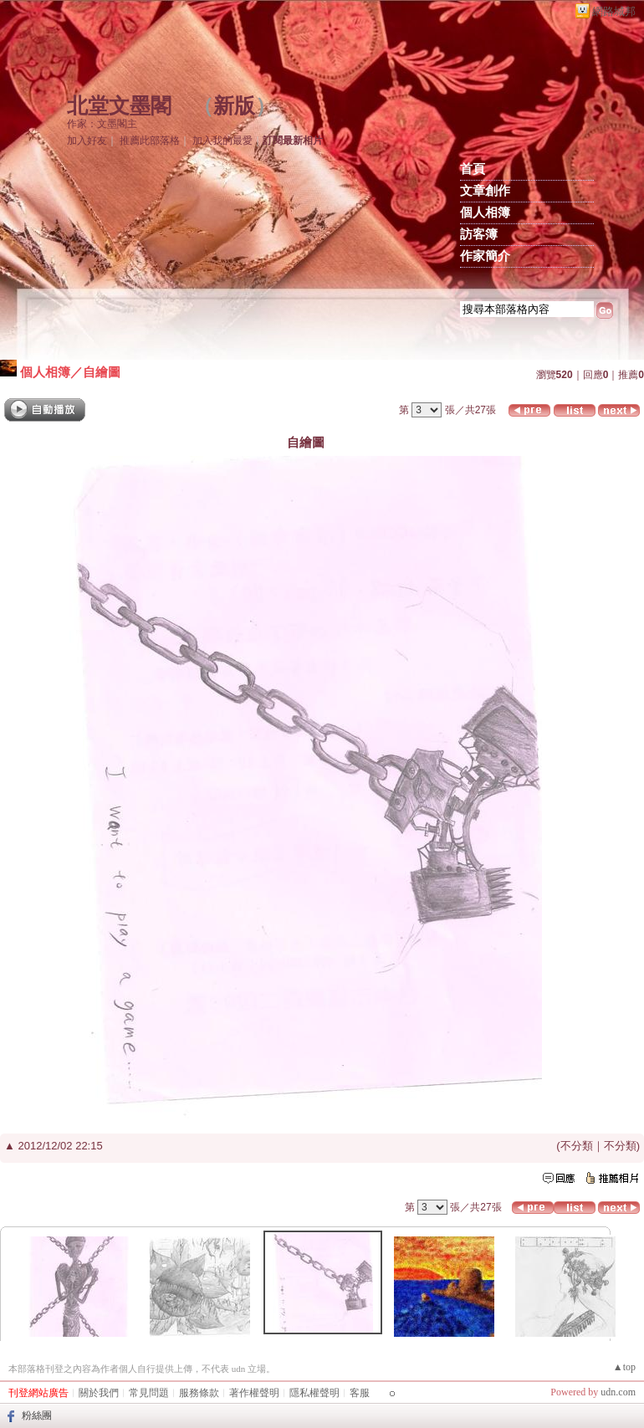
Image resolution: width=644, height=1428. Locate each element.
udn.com (618, 1392)
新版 (234, 106)
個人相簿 (485, 212)
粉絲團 (37, 1415)
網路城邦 (614, 11)
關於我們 (99, 1393)
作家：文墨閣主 (102, 124)
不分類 (576, 1145)
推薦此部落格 (150, 140)
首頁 (472, 169)
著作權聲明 (254, 1393)
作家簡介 (485, 256)
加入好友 (87, 140)
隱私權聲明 (314, 1393)
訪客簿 (479, 234)
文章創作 (485, 190)
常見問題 (149, 1393)
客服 (360, 1393)
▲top (624, 1367)
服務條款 (199, 1393)
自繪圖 (101, 372)
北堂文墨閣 (119, 106)
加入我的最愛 (222, 140)
